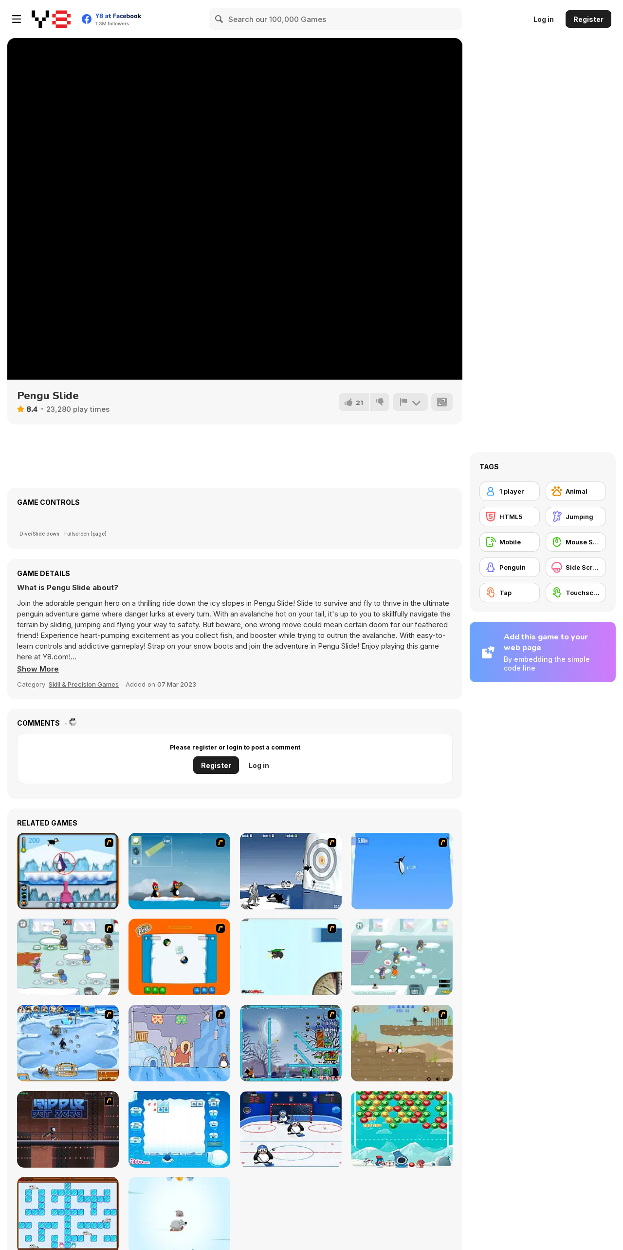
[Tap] (509, 592)
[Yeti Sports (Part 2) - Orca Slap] (291, 871)
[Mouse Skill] (576, 542)
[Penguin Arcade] (68, 871)
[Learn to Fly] (291, 957)
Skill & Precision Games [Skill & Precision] (84, 684)
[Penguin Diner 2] (402, 957)
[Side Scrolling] (576, 567)
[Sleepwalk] (179, 1043)
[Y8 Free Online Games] (51, 19)
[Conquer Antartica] (179, 871)
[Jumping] (576, 516)
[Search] (219, 19)
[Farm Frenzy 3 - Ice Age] (68, 1043)
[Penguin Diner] (68, 957)
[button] (38, 669)
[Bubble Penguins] (402, 1129)
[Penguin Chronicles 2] (402, 1043)
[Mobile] (509, 542)
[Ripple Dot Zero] (68, 1129)
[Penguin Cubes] (179, 1129)
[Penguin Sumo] (179, 957)
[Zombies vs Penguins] (291, 1043)
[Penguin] (509, 567)
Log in (543, 19)
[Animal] (576, 491)
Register (588, 19)
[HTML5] (509, 516)
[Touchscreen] (576, 592)
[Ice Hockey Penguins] (291, 1129)
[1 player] (509, 491)
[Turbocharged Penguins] (402, 871)
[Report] (410, 402)
